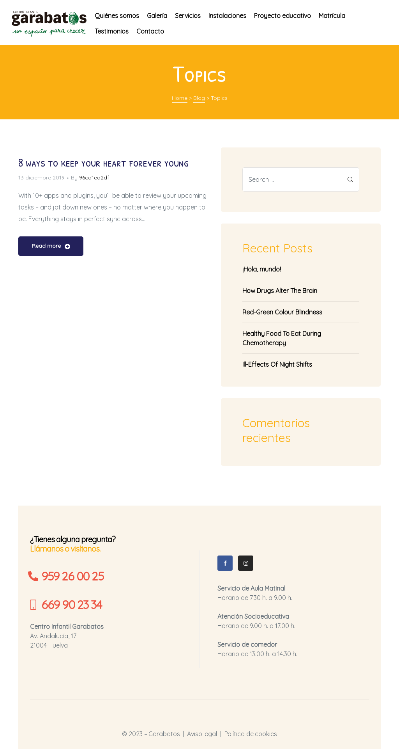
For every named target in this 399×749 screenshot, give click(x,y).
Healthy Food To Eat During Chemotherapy (281, 338)
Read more (51, 246)
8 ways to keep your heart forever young (103, 162)
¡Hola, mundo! (261, 269)
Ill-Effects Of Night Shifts (277, 364)
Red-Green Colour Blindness (282, 312)
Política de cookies (250, 734)
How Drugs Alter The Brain (279, 291)
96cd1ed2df (94, 177)
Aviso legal (202, 734)
